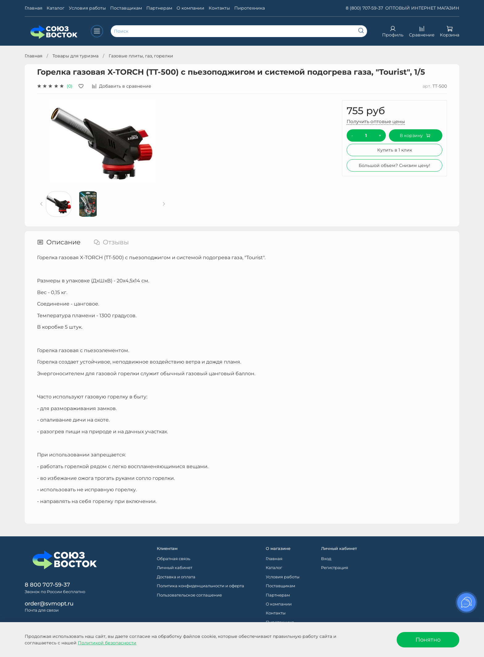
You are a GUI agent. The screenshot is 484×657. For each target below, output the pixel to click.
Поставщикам (126, 8)
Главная (33, 8)
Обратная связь (173, 558)
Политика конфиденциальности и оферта (200, 586)
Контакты (219, 8)
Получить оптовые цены (376, 121)
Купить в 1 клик (394, 150)
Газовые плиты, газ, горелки (141, 56)
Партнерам (159, 8)
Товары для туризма (75, 56)
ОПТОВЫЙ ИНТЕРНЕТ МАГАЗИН (422, 8)
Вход (326, 558)
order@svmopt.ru (49, 603)
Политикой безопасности (107, 643)
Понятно (427, 639)
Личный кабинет (174, 567)
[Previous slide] (41, 204)
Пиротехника (249, 8)
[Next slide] (164, 204)
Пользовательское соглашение (189, 595)
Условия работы (87, 8)
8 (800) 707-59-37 (364, 8)
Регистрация (334, 567)
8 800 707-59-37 (47, 584)
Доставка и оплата (176, 577)
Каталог (56, 8)
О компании (190, 8)
